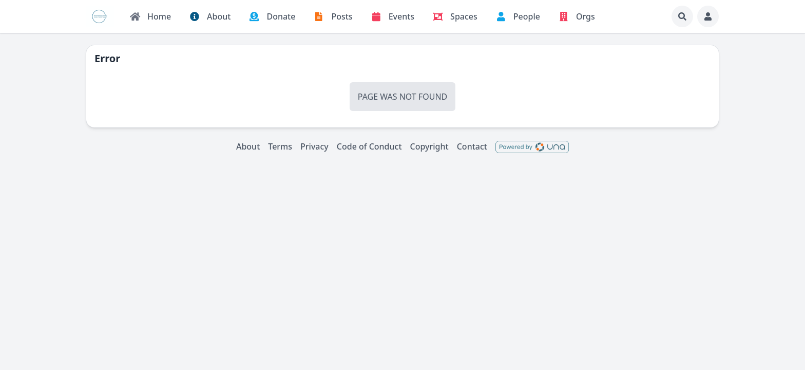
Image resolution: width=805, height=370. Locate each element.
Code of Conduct (369, 146)
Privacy (314, 146)
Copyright (429, 146)
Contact (472, 146)
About (248, 146)
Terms (280, 146)
